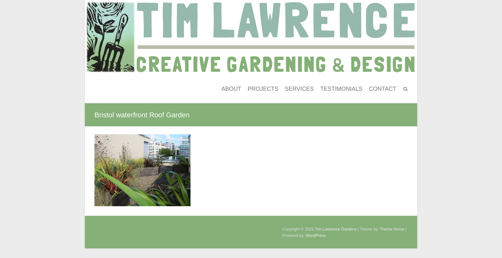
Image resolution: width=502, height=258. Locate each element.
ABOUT (231, 89)
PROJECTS (263, 89)
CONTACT (382, 89)
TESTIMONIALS (341, 89)
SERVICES (299, 89)
